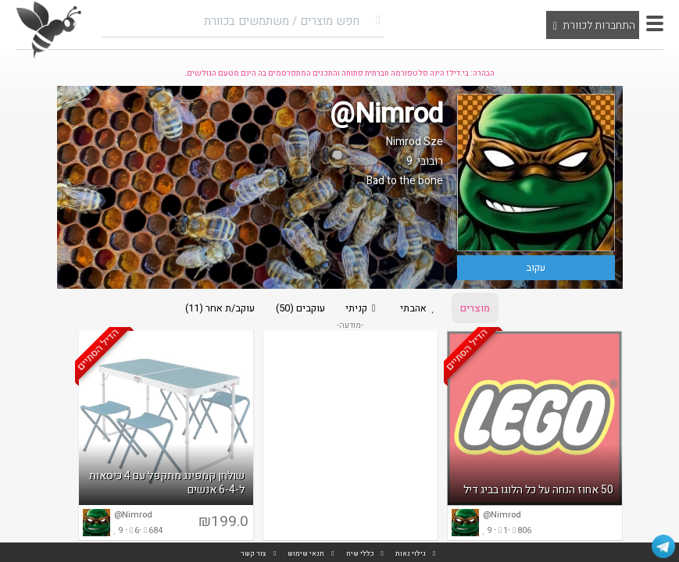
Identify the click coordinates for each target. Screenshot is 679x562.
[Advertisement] (350, 437)
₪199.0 (223, 524)
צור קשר (253, 554)
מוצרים (480, 308)
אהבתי (422, 308)
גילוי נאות (410, 554)
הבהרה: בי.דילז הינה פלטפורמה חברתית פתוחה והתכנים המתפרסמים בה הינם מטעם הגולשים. (339, 73)
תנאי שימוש (306, 554)
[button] (654, 23)
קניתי (362, 308)
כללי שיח (360, 554)
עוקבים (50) (297, 308)
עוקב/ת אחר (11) (215, 308)
